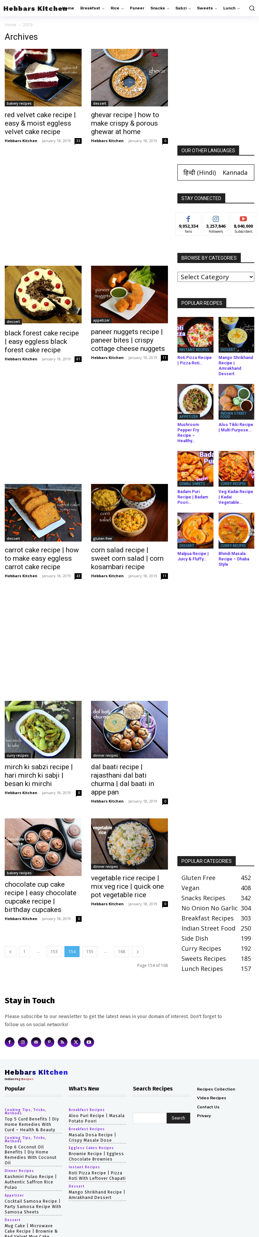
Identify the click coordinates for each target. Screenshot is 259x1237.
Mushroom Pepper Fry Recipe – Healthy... (194, 429)
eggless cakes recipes (91, 1135)
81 (78, 359)
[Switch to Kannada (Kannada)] (235, 172)
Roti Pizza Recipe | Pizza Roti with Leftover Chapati (97, 1162)
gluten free (102, 538)
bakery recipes (19, 103)
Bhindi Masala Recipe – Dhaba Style (233, 547)
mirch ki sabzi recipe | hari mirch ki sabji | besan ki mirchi (39, 775)
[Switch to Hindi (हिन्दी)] (199, 172)
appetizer (101, 320)
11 (165, 357)
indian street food (234, 415)
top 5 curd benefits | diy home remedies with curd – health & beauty (32, 1111)
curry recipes (18, 755)
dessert (99, 103)
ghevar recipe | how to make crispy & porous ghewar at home (125, 123)
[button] (251, 8)
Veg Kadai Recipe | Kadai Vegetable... (236, 488)
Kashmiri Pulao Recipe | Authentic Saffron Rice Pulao (30, 1163)
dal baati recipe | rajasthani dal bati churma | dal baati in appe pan (122, 779)
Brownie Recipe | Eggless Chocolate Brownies (96, 1143)
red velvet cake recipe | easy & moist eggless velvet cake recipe (40, 123)
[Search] (178, 1105)
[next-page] (137, 951)
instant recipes (194, 349)
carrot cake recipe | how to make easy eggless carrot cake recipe (42, 558)
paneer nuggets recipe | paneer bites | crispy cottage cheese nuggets (128, 340)
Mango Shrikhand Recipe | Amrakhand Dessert (235, 365)
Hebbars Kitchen (21, 140)
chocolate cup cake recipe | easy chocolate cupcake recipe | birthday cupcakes (41, 897)
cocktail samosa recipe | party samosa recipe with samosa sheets (32, 1187)
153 (54, 951)
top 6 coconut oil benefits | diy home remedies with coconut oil (33, 1139)
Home (11, 25)
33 (78, 140)
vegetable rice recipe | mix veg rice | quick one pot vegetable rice (127, 886)
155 (89, 951)
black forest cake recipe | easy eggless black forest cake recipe (42, 341)
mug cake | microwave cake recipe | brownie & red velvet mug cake (31, 1211)
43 (78, 576)
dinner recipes (105, 755)
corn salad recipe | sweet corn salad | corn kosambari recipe (127, 558)
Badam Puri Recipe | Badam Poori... (195, 488)
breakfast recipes (87, 1097)
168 (121, 951)
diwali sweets (192, 477)
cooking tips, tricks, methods (26, 1099)
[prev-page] (10, 951)
